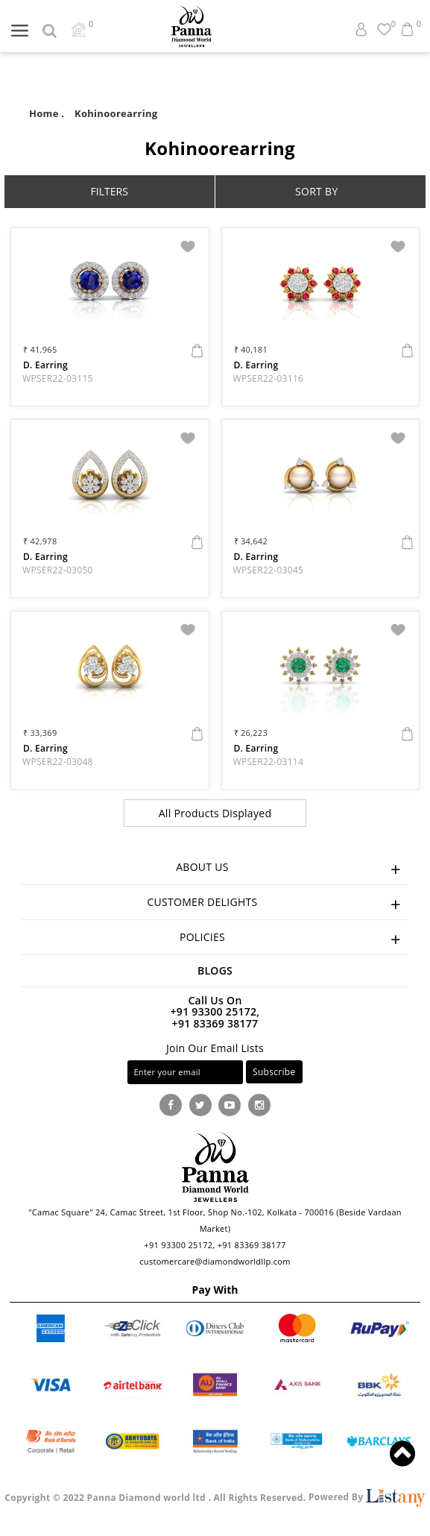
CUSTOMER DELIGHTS (277, 904)
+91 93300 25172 (178, 1244)
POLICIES (294, 939)
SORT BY (316, 191)
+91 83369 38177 (215, 1023)
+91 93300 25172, (215, 1011)
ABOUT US (292, 869)
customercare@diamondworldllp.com (214, 1261)
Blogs (215, 970)
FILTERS (109, 191)
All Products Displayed (215, 813)
